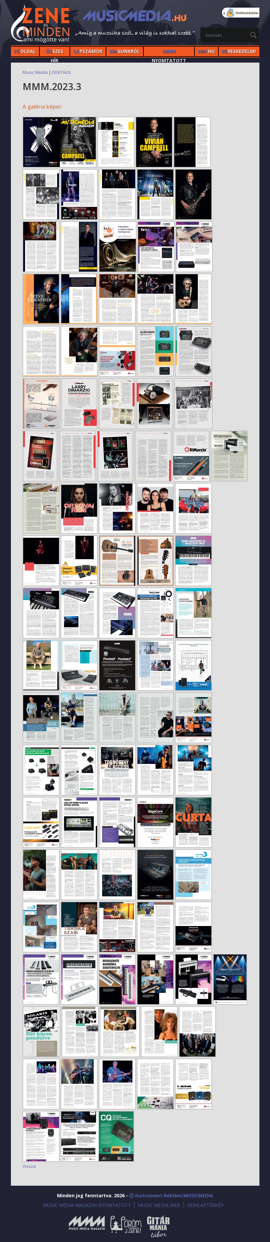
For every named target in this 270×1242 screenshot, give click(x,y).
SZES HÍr (54, 52)
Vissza (29, 1166)
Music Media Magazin (87, 1226)
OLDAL (25, 51)
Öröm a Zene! (125, 1226)
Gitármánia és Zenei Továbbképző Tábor (158, 1226)
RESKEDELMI (239, 51)
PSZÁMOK (88, 51)
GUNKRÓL (125, 51)
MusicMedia (41, 24)
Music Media (35, 72)
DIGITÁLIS (61, 72)
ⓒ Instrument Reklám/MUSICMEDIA (171, 1195)
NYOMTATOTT (169, 52)
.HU (206, 51)
